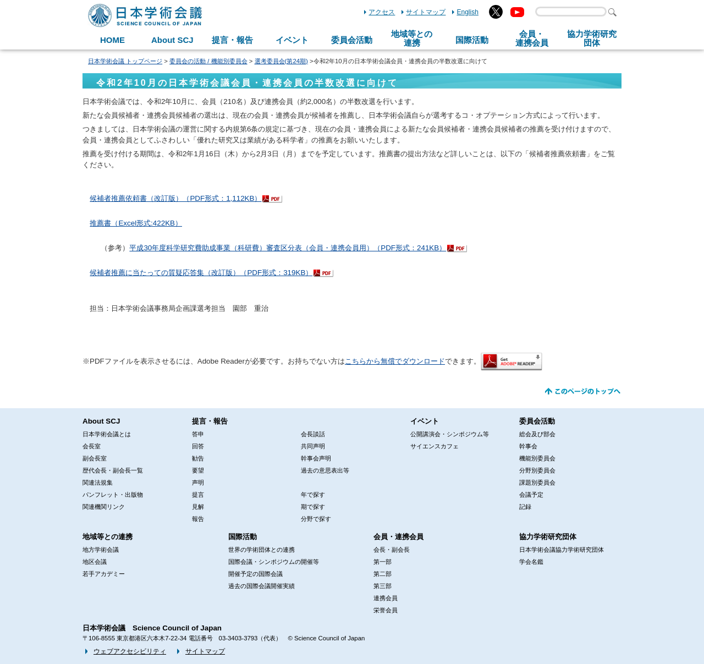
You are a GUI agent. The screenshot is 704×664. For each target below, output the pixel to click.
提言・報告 (232, 40)
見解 (198, 506)
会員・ (531, 38)
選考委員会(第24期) (281, 61)
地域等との (411, 38)
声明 (198, 482)
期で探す (313, 506)
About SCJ (172, 40)
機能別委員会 (537, 458)
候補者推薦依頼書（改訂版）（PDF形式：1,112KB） (175, 198)
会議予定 (531, 494)
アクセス (382, 12)
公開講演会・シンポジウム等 (449, 434)
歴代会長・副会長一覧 (112, 470)
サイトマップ (426, 12)
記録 (525, 506)
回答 (198, 446)
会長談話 (313, 434)
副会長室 (94, 458)
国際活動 (471, 40)
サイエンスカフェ (434, 446)
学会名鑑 (531, 561)
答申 (198, 434)
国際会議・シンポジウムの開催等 (273, 561)
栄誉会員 (385, 610)
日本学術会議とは (106, 434)
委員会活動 (351, 40)
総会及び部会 (537, 434)
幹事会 (528, 446)
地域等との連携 (107, 537)
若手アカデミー (103, 573)
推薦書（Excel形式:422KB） (136, 223)
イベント (292, 40)
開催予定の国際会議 (255, 573)
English (468, 12)
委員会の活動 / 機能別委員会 (208, 61)
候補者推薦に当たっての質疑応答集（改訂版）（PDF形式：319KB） (201, 272)
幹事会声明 (316, 458)
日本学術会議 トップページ (125, 61)
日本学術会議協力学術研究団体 (561, 549)
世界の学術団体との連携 (261, 549)
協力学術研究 (592, 38)
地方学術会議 (100, 549)
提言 (198, 494)
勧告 (198, 458)
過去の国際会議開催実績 (261, 586)
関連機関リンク (103, 506)
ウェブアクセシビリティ (130, 651)
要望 (198, 470)
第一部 (382, 561)
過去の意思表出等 (325, 470)
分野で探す (316, 518)
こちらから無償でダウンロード (395, 361)
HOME (112, 40)
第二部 (382, 573)
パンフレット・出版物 (112, 494)
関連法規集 (97, 482)
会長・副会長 (391, 549)
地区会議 (94, 561)
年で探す (313, 494)
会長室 (91, 446)
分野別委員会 (537, 470)
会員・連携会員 (398, 537)
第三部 (382, 586)
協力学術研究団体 (547, 537)
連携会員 (385, 598)
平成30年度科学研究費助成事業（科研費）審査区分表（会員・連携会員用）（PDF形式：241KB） (287, 248)
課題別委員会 (537, 482)
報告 (198, 518)
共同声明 (313, 446)
